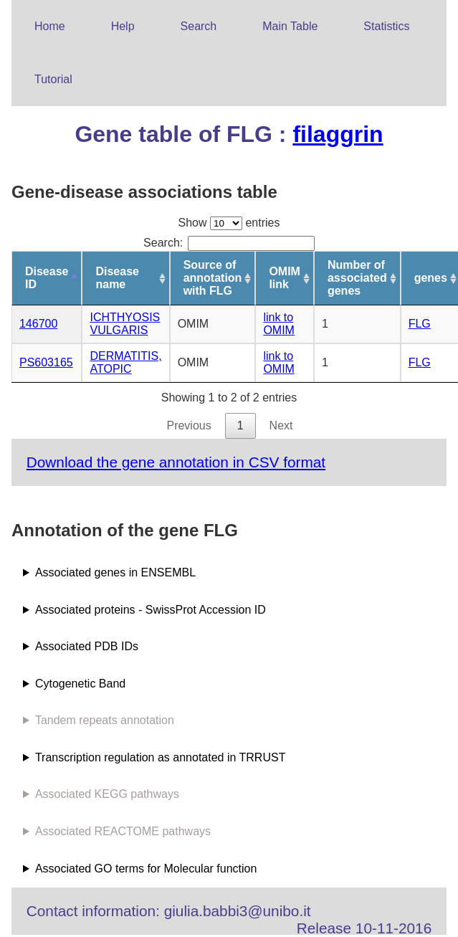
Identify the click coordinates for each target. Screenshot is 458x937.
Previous (188, 425)
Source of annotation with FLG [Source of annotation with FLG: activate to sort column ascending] (212, 278)
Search (199, 26)
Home (49, 26)
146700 (38, 324)
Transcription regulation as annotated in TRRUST (160, 757)
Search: (229, 243)
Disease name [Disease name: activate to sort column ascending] (117, 277)
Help (123, 26)
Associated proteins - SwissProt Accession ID (150, 610)
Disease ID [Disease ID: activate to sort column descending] (47, 277)
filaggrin (337, 134)
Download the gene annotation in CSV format (176, 462)
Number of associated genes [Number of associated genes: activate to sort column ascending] (357, 278)
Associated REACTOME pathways (123, 831)
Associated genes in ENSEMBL (115, 572)
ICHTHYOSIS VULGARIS (125, 323)
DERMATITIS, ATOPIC (125, 362)
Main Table (290, 26)
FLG (420, 324)
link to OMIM (279, 323)
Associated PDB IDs (86, 646)
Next (281, 425)
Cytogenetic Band (80, 683)
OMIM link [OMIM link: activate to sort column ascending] (284, 277)
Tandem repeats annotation (104, 720)
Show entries (229, 223)
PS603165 (46, 362)
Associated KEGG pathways (107, 794)
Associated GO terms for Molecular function (146, 868)
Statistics (386, 26)
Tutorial (53, 79)
